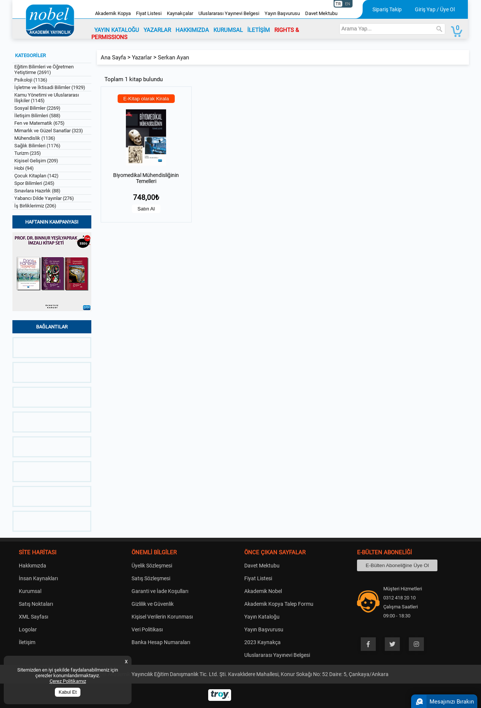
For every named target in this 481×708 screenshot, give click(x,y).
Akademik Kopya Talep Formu (278, 604)
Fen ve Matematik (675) (39, 123)
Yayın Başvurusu (282, 13)
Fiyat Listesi (149, 13)
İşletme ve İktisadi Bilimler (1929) (49, 87)
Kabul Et (68, 692)
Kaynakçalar (180, 13)
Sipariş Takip (387, 9)
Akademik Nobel (263, 591)
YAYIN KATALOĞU (116, 30)
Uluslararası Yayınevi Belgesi (228, 13)
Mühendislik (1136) (34, 138)
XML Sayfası (33, 617)
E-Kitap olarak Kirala (146, 98)
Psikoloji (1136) (30, 80)
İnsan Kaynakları (38, 578)
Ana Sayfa (113, 57)
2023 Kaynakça (262, 642)
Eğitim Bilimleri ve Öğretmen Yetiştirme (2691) (44, 69)
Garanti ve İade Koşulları (160, 591)
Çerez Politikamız (68, 681)
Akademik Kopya (113, 13)
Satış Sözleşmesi (151, 578)
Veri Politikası (147, 629)
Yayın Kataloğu (262, 617)
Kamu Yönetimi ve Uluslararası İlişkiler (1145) (46, 97)
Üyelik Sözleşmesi (152, 566)
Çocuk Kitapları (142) (36, 176)
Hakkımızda (32, 566)
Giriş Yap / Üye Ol (435, 9)
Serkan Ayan (173, 57)
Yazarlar (142, 57)
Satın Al (146, 209)
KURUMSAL (228, 30)
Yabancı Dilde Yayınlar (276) (44, 198)
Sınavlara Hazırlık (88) (37, 191)
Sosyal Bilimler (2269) (37, 108)
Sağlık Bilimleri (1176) (37, 145)
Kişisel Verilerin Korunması (162, 617)
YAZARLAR (157, 30)
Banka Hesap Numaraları (161, 642)
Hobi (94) (24, 168)
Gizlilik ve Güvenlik (153, 604)
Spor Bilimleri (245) (34, 183)
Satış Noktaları (36, 604)
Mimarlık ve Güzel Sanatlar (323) (48, 130)
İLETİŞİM (258, 30)
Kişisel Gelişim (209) (36, 160)
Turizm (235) (27, 153)
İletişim (27, 642)
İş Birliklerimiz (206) (35, 206)
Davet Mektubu (321, 13)
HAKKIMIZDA (192, 30)
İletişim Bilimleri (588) (37, 115)
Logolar (28, 629)
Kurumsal (30, 591)
